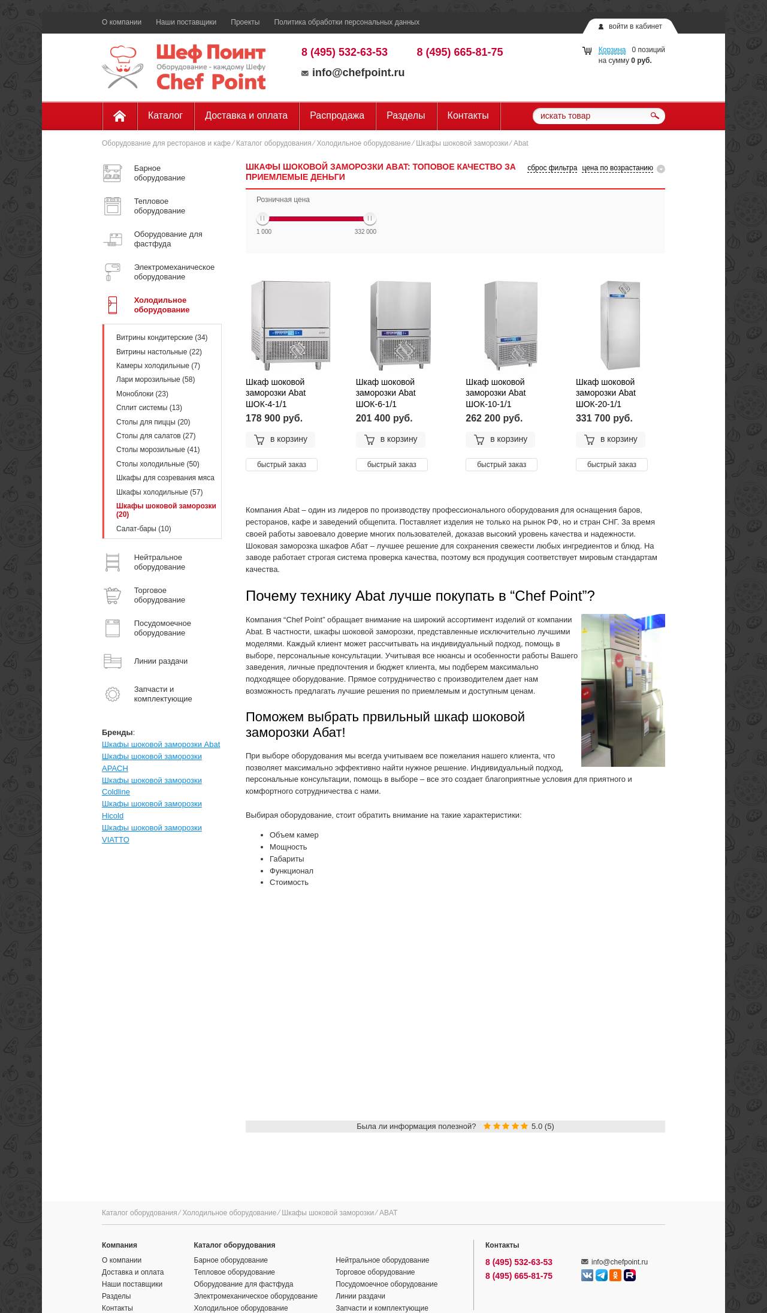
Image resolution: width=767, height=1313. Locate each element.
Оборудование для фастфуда (244, 1284)
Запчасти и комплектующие (382, 1308)
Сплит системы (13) (149, 407)
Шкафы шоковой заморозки (462, 143)
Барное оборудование (231, 1260)
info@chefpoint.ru (353, 73)
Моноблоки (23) (142, 394)
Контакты (468, 115)
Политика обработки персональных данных (346, 22)
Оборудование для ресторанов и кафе (166, 143)
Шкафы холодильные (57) (159, 492)
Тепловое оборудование (235, 1272)
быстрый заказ (281, 464)
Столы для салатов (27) (155, 436)
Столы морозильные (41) (158, 449)
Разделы (405, 115)
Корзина (612, 50)
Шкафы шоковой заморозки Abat (161, 744)
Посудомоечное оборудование (386, 1284)
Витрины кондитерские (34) (162, 337)
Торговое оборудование (375, 1272)
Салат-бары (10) (143, 529)
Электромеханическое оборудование (256, 1296)
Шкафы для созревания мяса (165, 478)
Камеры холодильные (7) (158, 366)
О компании (121, 22)
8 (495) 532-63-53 (344, 52)
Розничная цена (283, 199)
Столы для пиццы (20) (153, 422)
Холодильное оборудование (363, 143)
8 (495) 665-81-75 (460, 52)
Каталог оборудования (274, 143)
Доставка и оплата (246, 115)
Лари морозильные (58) (155, 379)
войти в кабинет (635, 26)
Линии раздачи (360, 1296)
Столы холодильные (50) (158, 464)
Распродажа (337, 115)
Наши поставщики (186, 22)
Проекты (245, 22)
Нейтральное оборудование (382, 1260)
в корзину (280, 439)
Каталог (165, 115)
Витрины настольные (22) (159, 352)
